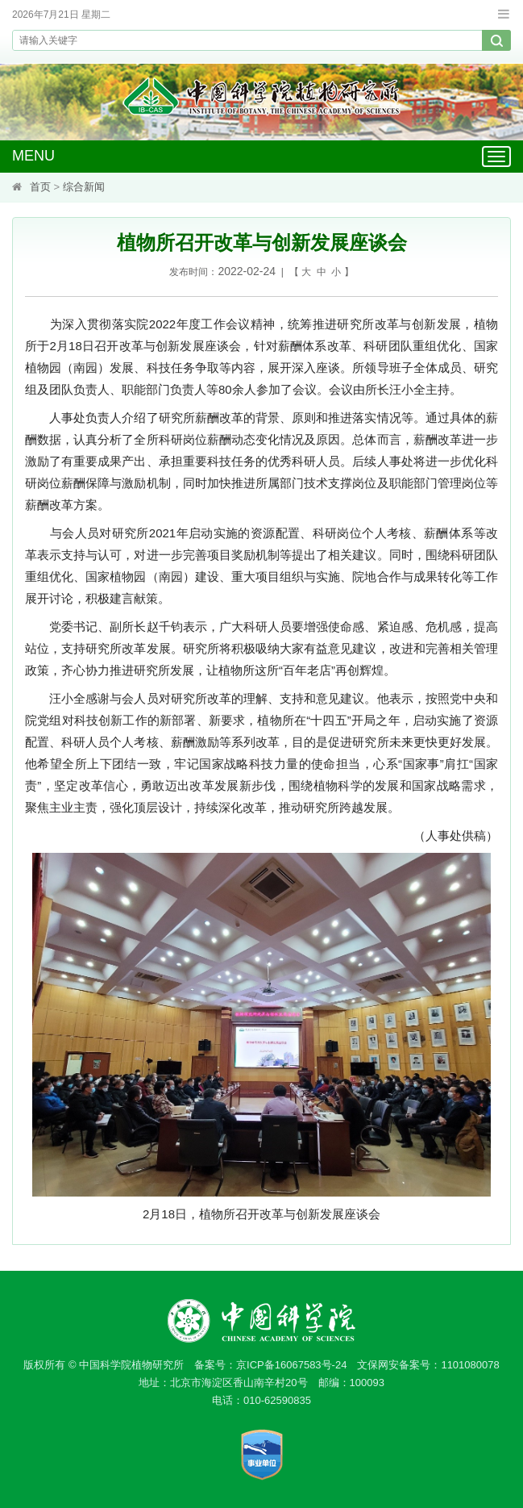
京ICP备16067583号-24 (291, 1365)
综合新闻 (84, 187)
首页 (40, 187)
